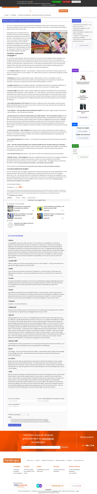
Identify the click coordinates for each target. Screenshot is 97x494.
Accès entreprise (82, 138)
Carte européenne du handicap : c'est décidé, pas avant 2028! (35, 162)
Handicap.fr (55, 491)
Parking (75, 151)
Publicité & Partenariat (48, 460)
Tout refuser (66, 2)
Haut (77, 491)
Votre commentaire (14, 404)
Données (69, 460)
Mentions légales (60, 460)
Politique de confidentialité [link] (48, 5)
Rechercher (63, 11)
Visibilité (10, 414)
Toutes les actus (82, 45)
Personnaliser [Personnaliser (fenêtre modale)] (76, 2)
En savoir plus (83, 157)
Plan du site (30, 460)
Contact (37, 460)
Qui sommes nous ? (79, 460)
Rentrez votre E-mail (15, 447)
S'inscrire (64, 447)
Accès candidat (82, 131)
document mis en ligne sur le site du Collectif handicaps (44, 166)
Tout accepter (57, 2)
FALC (18, 177)
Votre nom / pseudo (14, 398)
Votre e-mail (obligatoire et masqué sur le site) (50, 398)
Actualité (18, 197)
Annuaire (75, 153)
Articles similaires (31, 197)
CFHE (17, 43)
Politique (24, 197)
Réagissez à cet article (16, 195)
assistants (45, 420)
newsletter (48, 438)
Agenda (75, 150)
